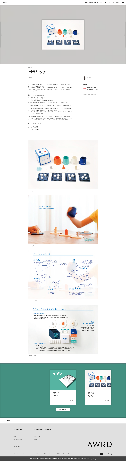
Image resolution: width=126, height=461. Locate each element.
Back (8, 421)
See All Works (63, 409)
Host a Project (103, 2)
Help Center (23, 454)
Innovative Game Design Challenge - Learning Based (92, 88)
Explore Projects (18, 440)
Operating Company (70, 454)
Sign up (117, 2)
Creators (16, 443)
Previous (1, 34)
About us (16, 433)
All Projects (16, 454)
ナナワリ (89, 78)
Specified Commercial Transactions (55, 454)
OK (93, 458)
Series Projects (17, 447)
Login (113, 2)
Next (124, 34)
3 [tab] (64, 61)
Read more (86, 458)
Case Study (37, 437)
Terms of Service (32, 454)
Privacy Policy (42, 454)
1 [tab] (58, 61)
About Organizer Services (91, 2)
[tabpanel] (63, 34)
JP (94, 454)
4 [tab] (68, 61)
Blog (15, 437)
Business (36, 433)
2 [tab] (61, 61)
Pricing (35, 440)
